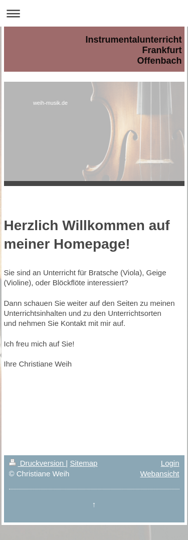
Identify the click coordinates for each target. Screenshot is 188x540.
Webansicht (159, 473)
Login (170, 463)
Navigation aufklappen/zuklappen (94, 13)
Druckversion (37, 463)
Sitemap (83, 463)
